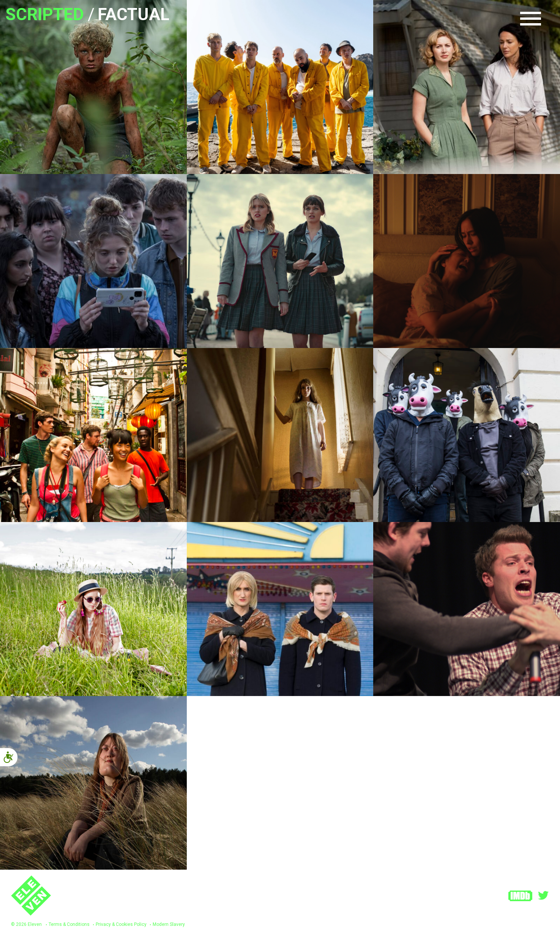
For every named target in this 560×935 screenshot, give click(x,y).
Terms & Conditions (69, 924)
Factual (133, 14)
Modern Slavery (169, 924)
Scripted (45, 14)
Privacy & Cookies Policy (121, 924)
